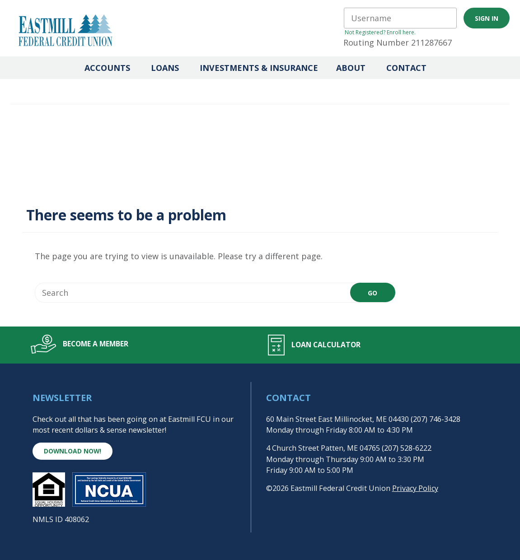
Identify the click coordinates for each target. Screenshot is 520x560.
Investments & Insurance (259, 67)
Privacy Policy (415, 488)
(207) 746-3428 (435, 419)
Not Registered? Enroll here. (380, 32)
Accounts (107, 67)
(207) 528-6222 (406, 448)
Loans (165, 67)
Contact (406, 67)
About (350, 67)
